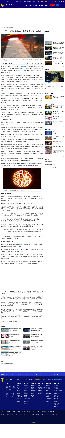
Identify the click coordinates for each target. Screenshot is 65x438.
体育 (14, 387)
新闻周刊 (19, 393)
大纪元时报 (14, 414)
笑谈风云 (33, 387)
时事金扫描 (26, 388)
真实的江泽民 (56, 395)
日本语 (54, 374)
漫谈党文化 (56, 403)
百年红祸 (56, 396)
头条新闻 (47, 31)
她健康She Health (41, 387)
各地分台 (24, 1)
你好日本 (48, 387)
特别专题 (47, 159)
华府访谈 (19, 395)
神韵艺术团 (8, 414)
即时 (39, 5)
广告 (46, 1)
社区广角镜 (19, 398)
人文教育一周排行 (49, 104)
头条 (33, 5)
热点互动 (26, 387)
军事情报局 (26, 395)
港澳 (10, 386)
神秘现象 (11, 27)
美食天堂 (48, 390)
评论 (7, 389)
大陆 (7, 390)
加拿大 (10, 374)
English (41, 374)
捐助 (49, 1)
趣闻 (7, 27)
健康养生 (40, 383)
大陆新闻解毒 (26, 401)
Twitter (61, 1)
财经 (10, 389)
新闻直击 (19, 392)
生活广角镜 (48, 385)
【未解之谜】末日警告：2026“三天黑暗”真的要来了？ (58, 108)
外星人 (26, 66)
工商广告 (56, 406)
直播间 (30, 379)
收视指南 (13, 411)
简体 (31, 1)
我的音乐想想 (48, 401)
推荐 (36, 5)
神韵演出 (7, 397)
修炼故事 (56, 404)
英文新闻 (42, 1)
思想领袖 (26, 392)
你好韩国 (48, 388)
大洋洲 (17, 374)
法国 (24, 374)
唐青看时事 (26, 396)
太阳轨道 (20, 68)
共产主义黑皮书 (57, 400)
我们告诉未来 (56, 385)
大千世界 (48, 395)
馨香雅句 (33, 390)
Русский (50, 374)
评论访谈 (46, 5)
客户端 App (44, 411)
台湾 (10, 387)
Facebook (59, 1)
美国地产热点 (33, 396)
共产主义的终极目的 (58, 390)
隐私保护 (18, 411)
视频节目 (19, 379)
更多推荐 (62, 90)
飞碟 (22, 66)
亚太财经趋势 (19, 400)
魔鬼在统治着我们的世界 (50, 164)
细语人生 (26, 403)
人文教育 (33, 383)
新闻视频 (19, 383)
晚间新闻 (19, 390)
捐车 (52, 1)
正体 (28, 1)
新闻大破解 (26, 393)
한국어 (58, 374)
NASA (9, 68)
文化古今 (33, 395)
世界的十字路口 (27, 398)
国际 (7, 386)
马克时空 (26, 400)
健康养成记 (40, 390)
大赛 (20, 1)
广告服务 (33, 411)
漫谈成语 (33, 392)
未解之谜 (33, 385)
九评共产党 (56, 393)
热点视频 (12, 393)
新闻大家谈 (26, 385)
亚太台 (31, 374)
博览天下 (7, 396)
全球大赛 (12, 397)
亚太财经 (19, 401)
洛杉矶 (13, 374)
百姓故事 (56, 401)
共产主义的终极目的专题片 (51, 167)
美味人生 (48, 392)
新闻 (27, 5)
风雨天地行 (56, 398)
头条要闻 (7, 393)
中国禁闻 (19, 388)
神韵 (17, 1)
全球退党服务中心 (32, 414)
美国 (7, 387)
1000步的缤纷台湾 (49, 399)
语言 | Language (36, 1)
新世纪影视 (52, 414)
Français (45, 374)
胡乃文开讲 (40, 388)
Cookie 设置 (32, 422)
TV (57, 5)
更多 (56, 414)
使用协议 (23, 411)
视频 (30, 5)
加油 (41, 70)
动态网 (42, 414)
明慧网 (38, 414)
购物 (55, 1)
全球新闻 (19, 385)
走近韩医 (40, 393)
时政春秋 (26, 390)
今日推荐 (47, 69)
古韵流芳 (33, 388)
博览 (42, 5)
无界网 (47, 414)
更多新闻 (62, 101)
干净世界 (20, 414)
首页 (2, 27)
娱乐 (14, 386)
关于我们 (8, 411)
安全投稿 (28, 411)
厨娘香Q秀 (48, 396)
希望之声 (25, 414)
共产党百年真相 (48, 161)
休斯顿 (21, 374)
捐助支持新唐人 (38, 379)
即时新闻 (7, 394)
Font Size (38, 63)
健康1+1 (39, 385)
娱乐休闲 (48, 383)
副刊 (4, 27)
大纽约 (6, 374)
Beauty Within (49, 393)
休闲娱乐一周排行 (49, 93)
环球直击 (19, 387)
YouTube (63, 1)
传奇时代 (56, 387)
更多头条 (62, 66)
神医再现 (40, 392)
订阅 (59, 379)
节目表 (25, 379)
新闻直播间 (53, 5)
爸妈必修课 (33, 393)
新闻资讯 (12, 379)
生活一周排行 (48, 129)
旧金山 (27, 374)
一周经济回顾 (19, 396)
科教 (10, 390)
